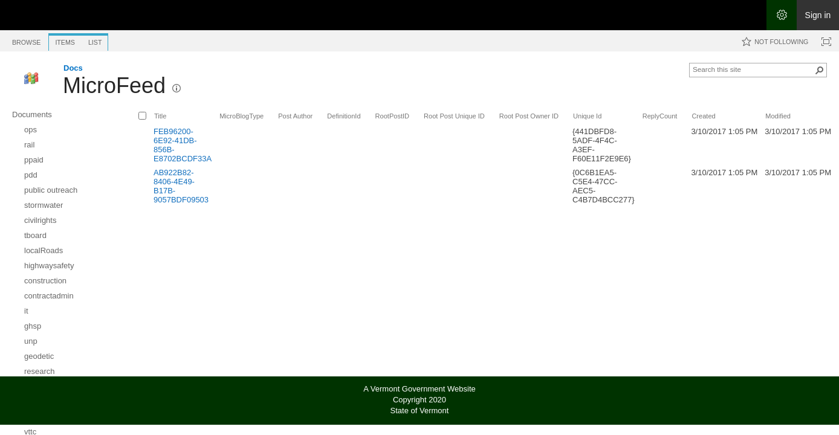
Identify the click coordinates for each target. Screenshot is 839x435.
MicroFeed (114, 85)
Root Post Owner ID (529, 116)
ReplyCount (660, 116)
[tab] (26, 40)
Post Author (295, 116)
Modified (778, 116)
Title (160, 116)
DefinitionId (343, 116)
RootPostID (392, 116)
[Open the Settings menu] (781, 15)
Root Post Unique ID (454, 116)
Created (703, 116)
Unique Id (587, 116)
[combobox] (753, 68)
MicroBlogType (241, 116)
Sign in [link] (818, 15)
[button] (176, 88)
